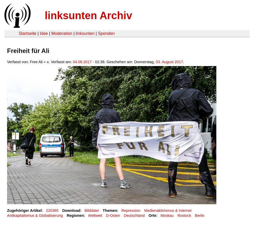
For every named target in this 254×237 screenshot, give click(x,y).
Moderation (61, 33)
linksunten (85, 33)
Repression (130, 210)
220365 (52, 210)
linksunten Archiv (88, 15)
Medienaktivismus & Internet (167, 210)
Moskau (167, 215)
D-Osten (113, 215)
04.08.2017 (82, 62)
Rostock (184, 215)
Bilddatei (91, 210)
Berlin (200, 215)
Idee (44, 33)
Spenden (106, 33)
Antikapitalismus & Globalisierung (35, 215)
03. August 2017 (169, 62)
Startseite (27, 33)
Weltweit (95, 215)
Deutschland (134, 215)
